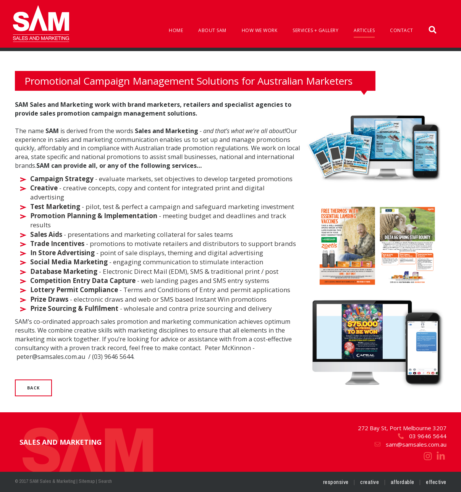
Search (105, 481)
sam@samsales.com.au (410, 444)
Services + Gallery (315, 30)
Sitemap (87, 481)
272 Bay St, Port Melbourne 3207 (402, 428)
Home (176, 30)
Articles (364, 30)
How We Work (260, 30)
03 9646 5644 (421, 436)
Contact (401, 30)
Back (33, 388)
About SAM (212, 30)
